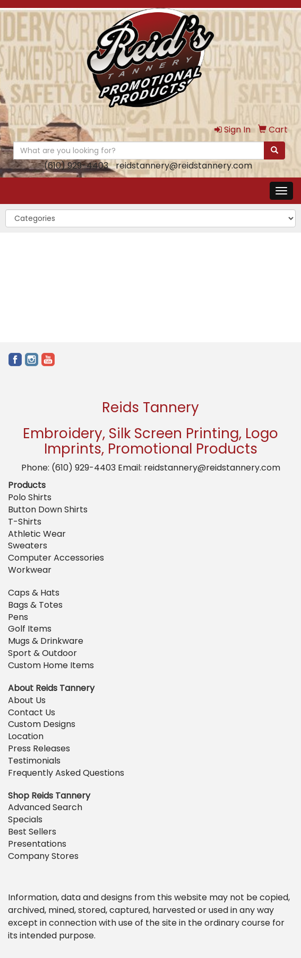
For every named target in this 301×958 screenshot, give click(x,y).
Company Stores (43, 856)
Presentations (37, 844)
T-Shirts (24, 522)
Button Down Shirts (48, 509)
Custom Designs (41, 724)
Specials (25, 819)
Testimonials (34, 761)
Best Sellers (32, 832)
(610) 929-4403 (76, 165)
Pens (18, 617)
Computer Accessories (56, 558)
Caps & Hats (33, 593)
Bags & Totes (35, 605)
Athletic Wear (37, 534)
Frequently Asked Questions (66, 773)
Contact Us (31, 712)
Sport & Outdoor (42, 653)
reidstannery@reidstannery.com (184, 165)
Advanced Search (45, 807)
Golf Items (29, 629)
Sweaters (27, 545)
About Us (27, 700)
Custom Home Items (51, 665)
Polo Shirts (29, 497)
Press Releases (39, 748)
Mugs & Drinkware (45, 641)
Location (26, 736)
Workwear (29, 570)
